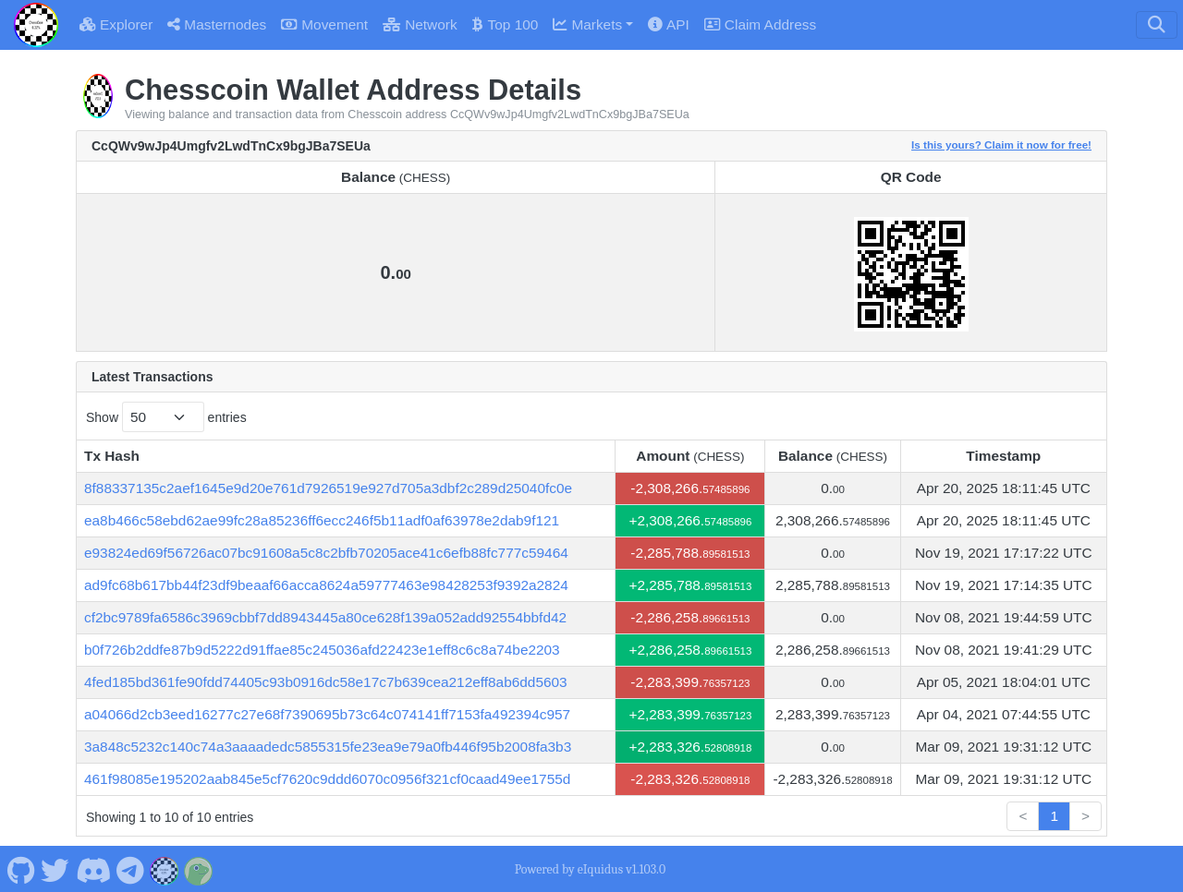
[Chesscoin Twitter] (55, 868)
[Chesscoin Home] (36, 25)
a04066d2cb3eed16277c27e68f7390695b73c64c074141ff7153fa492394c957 (327, 714)
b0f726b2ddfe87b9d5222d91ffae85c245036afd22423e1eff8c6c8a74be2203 (322, 649)
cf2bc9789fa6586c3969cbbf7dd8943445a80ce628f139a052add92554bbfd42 (325, 617)
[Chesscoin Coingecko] (198, 868)
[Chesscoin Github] (21, 868)
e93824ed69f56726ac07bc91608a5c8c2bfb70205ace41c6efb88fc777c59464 (326, 553)
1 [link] (1054, 816)
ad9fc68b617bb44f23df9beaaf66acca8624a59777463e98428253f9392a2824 (326, 585)
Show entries (166, 417)
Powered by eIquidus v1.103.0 (590, 869)
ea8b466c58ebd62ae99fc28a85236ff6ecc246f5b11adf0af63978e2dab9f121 (321, 520)
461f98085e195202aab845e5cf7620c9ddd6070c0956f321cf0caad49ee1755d (327, 779)
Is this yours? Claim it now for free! (1001, 145)
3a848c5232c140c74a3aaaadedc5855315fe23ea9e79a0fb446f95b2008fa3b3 (327, 746)
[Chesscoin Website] (164, 868)
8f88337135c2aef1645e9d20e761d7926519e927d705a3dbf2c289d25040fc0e (328, 488)
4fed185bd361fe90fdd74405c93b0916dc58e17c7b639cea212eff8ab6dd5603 (325, 682)
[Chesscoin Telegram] (131, 868)
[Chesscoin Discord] (93, 868)
